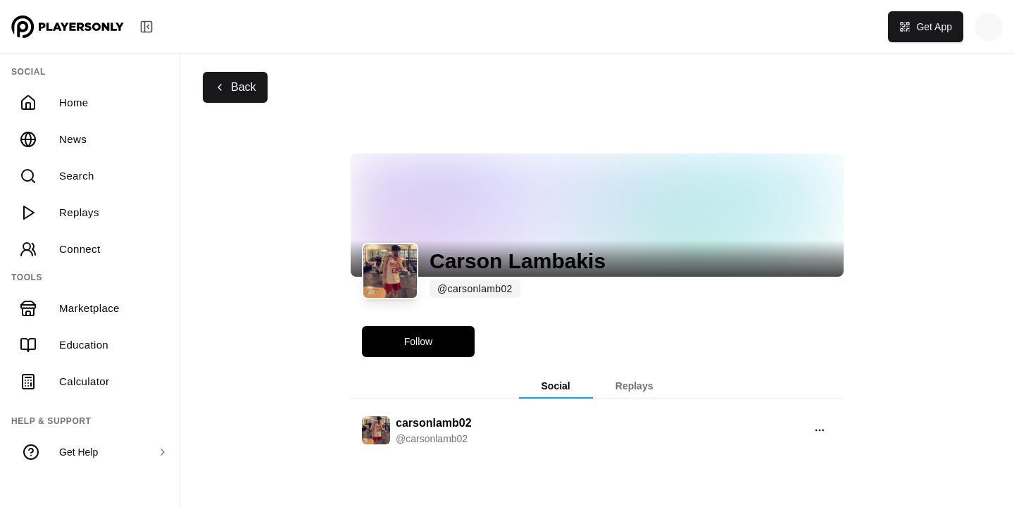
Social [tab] (556, 386)
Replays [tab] (634, 386)
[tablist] (597, 386)
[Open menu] (819, 430)
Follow (418, 341)
